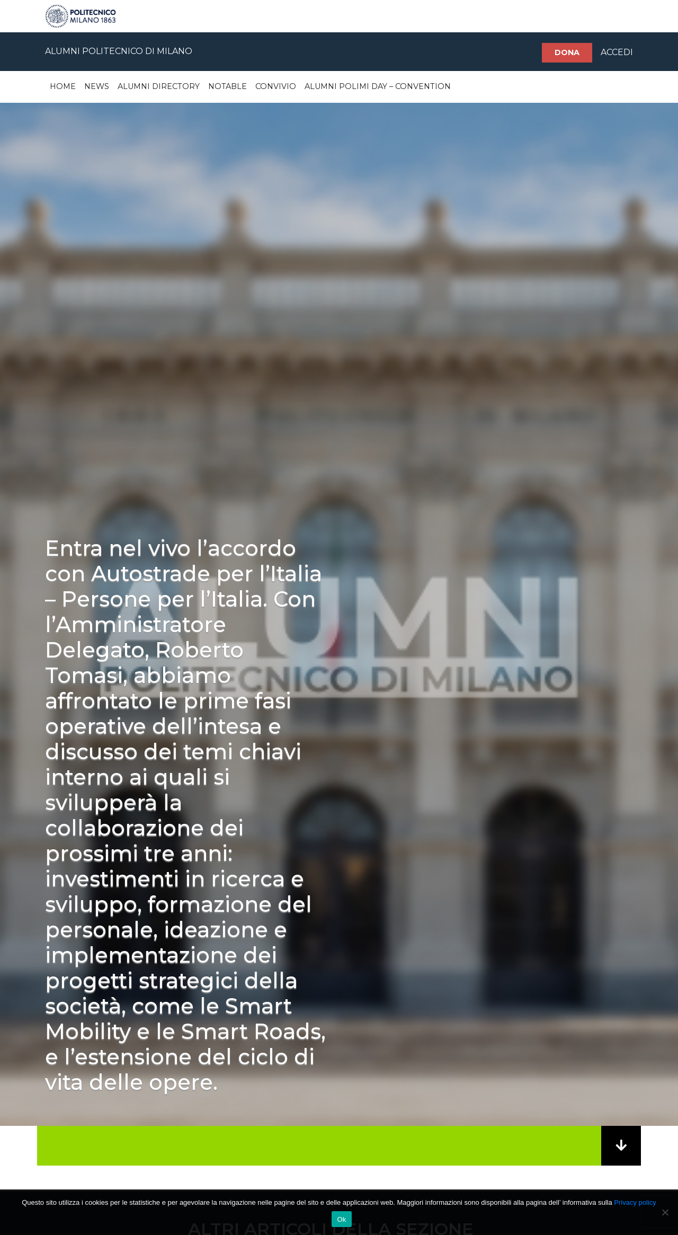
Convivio (275, 86)
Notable (227, 86)
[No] (664, 1212)
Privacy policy (635, 1202)
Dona (567, 52)
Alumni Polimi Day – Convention (378, 86)
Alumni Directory (159, 86)
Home (63, 86)
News (96, 86)
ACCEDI (617, 52)
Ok (341, 1219)
